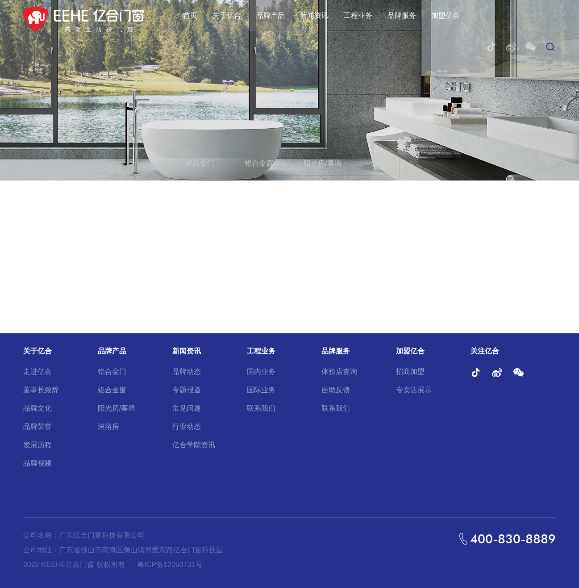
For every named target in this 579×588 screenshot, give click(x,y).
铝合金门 (200, 163)
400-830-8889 (513, 538)
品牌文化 (37, 408)
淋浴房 (382, 163)
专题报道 (186, 390)
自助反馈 (335, 390)
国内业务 (261, 371)
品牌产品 (270, 15)
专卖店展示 (414, 390)
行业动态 (186, 426)
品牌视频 (37, 463)
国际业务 (261, 390)
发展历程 (37, 445)
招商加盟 (410, 371)
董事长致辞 (41, 390)
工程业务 (358, 15)
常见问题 (186, 408)
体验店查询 (339, 371)
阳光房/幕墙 (322, 163)
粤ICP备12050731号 (169, 564)
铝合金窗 (259, 163)
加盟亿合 (445, 15)
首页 (190, 15)
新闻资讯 (314, 15)
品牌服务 (401, 15)
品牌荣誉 (37, 426)
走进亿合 (37, 371)
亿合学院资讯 (193, 445)
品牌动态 (186, 371)
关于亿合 (226, 15)
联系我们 (261, 408)
